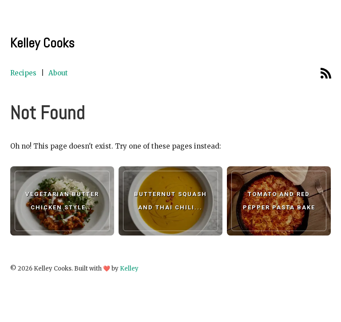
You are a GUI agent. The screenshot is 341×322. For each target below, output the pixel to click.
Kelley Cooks (42, 43)
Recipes (23, 73)
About (58, 73)
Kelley (129, 268)
